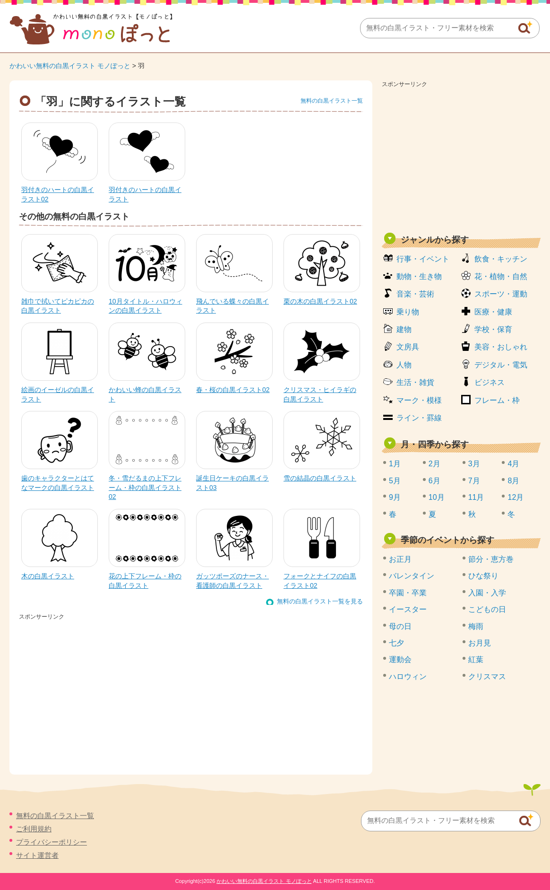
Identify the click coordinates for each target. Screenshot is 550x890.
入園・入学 (487, 593)
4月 (513, 464)
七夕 (396, 643)
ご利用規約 (34, 829)
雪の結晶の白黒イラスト (320, 478)
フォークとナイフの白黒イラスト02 (320, 580)
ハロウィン (408, 676)
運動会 (400, 659)
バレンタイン (411, 576)
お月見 (479, 643)
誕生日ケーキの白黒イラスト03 (232, 482)
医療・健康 (493, 312)
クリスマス (487, 676)
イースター (408, 609)
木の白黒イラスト (47, 576)
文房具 (407, 347)
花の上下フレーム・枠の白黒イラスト (145, 580)
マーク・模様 (419, 400)
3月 (474, 464)
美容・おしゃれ (500, 347)
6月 (434, 481)
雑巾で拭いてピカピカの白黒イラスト (57, 305)
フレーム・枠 (497, 400)
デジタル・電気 (500, 365)
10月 (437, 497)
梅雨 (475, 626)
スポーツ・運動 (500, 294)
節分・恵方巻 (491, 559)
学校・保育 (493, 329)
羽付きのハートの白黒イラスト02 (57, 194)
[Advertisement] (461, 157)
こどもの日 (487, 609)
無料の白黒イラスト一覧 (332, 100)
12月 (515, 497)
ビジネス (489, 382)
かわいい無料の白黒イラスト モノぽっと (69, 66)
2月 (434, 464)
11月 (476, 497)
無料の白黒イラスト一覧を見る (320, 601)
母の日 (400, 626)
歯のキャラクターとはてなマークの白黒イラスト (57, 482)
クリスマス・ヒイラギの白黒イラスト (320, 394)
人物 (404, 365)
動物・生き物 (419, 276)
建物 (404, 329)
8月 (513, 481)
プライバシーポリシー (51, 842)
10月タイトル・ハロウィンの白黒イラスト (145, 305)
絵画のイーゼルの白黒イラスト (57, 394)
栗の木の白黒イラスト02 (320, 301)
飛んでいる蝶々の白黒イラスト (232, 305)
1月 (395, 464)
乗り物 (407, 312)
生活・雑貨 (415, 382)
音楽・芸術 (415, 294)
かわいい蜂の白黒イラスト (145, 394)
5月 (395, 481)
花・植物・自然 (500, 276)
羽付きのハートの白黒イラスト (145, 194)
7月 (474, 481)
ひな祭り (483, 576)
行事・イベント (422, 259)
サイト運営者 (37, 855)
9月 (395, 497)
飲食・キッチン (500, 259)
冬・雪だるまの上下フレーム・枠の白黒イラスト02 (145, 487)
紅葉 (475, 659)
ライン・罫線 (419, 418)
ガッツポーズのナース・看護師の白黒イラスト (232, 580)
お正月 (400, 559)
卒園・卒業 (408, 593)
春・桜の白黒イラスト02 (233, 389)
